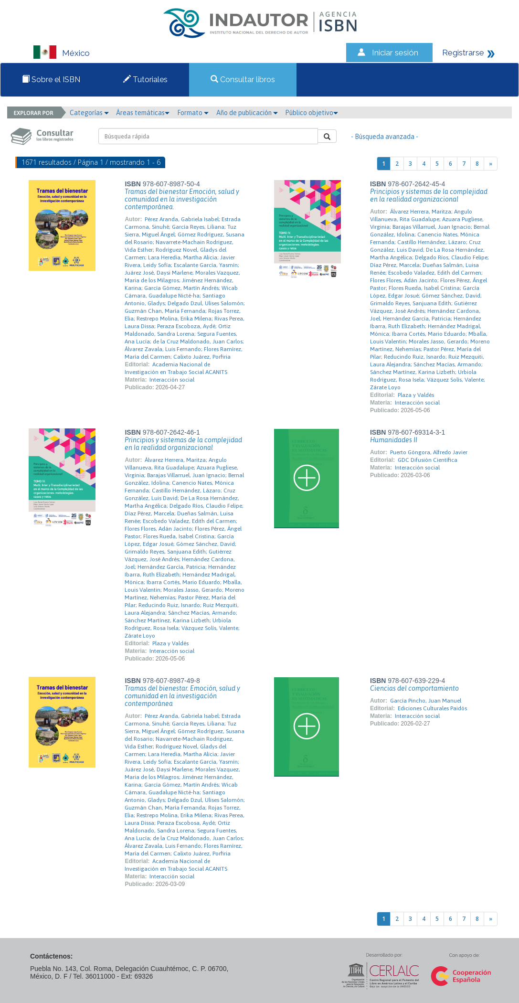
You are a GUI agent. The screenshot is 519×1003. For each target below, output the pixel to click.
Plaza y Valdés (416, 395)
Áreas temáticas (142, 113)
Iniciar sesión (395, 52)
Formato (193, 113)
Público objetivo (311, 113)
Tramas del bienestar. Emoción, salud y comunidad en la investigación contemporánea (182, 695)
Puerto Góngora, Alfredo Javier (428, 452)
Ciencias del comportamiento (414, 688)
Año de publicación (247, 113)
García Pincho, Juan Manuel (425, 700)
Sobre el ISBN (51, 79)
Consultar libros (243, 79)
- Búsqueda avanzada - (384, 136)
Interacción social (171, 379)
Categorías (89, 113)
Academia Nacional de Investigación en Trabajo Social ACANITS (176, 368)
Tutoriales (145, 79)
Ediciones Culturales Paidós (432, 708)
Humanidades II (393, 440)
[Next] (491, 164)
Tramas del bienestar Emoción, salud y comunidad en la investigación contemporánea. (182, 199)
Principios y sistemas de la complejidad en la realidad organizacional (428, 195)
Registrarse (463, 52)
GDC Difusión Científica (427, 460)
